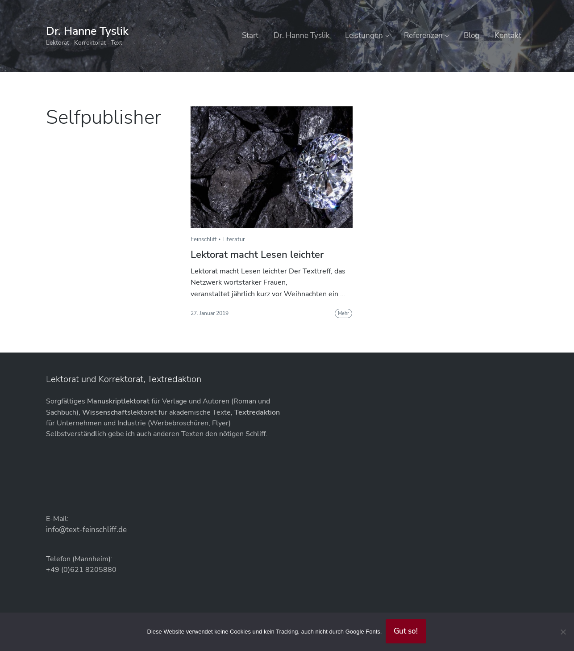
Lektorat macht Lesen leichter (257, 254)
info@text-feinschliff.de (206, 434)
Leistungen (364, 35)
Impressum (306, 468)
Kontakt (508, 35)
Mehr (343, 313)
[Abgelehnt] (562, 631)
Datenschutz (308, 450)
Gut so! (407, 631)
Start (250, 35)
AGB (295, 432)
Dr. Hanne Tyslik (89, 31)
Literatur (233, 239)
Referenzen (423, 35)
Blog (471, 35)
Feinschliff (203, 239)
